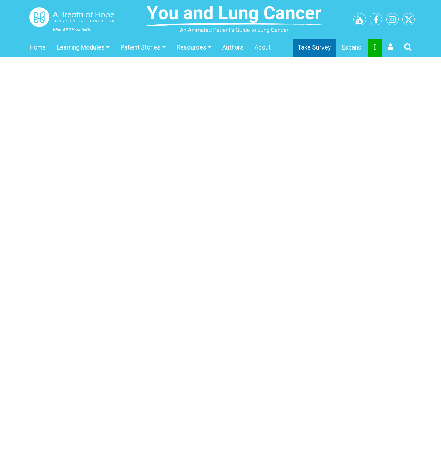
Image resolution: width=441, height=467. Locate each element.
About (263, 47)
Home (38, 47)
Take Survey (314, 47)
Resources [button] (191, 47)
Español (352, 47)
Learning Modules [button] (81, 47)
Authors (233, 47)
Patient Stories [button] (141, 47)
